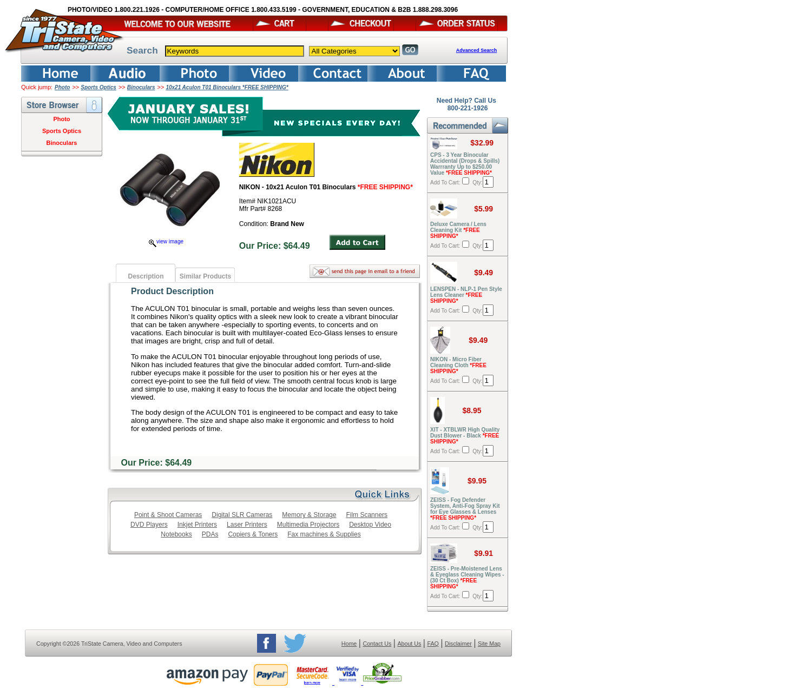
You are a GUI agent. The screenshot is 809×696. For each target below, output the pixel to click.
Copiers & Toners (253, 534)
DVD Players (149, 524)
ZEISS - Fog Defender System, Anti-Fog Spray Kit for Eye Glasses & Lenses (465, 509)
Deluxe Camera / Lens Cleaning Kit (458, 230)
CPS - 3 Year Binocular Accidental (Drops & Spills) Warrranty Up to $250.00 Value (464, 164)
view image (166, 241)
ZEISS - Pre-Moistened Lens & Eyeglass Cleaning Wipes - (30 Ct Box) (467, 577)
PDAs (210, 534)
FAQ (432, 643)
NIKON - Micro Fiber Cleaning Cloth (458, 365)
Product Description (172, 291)
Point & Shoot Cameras (168, 515)
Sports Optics (98, 87)
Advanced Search (476, 50)
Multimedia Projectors (308, 524)
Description (145, 276)
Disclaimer (458, 643)
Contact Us (377, 643)
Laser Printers (247, 524)
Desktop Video (370, 524)
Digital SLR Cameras (242, 515)
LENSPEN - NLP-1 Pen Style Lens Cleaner (466, 295)
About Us (409, 643)
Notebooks (176, 534)
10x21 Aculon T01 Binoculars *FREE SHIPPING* (227, 87)
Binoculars (141, 87)
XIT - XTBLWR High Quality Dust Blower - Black (464, 436)
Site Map (489, 643)
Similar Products (205, 276)
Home (349, 643)
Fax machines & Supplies (323, 534)
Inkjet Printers (197, 524)
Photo (62, 87)
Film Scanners (366, 515)
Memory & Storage (309, 515)
